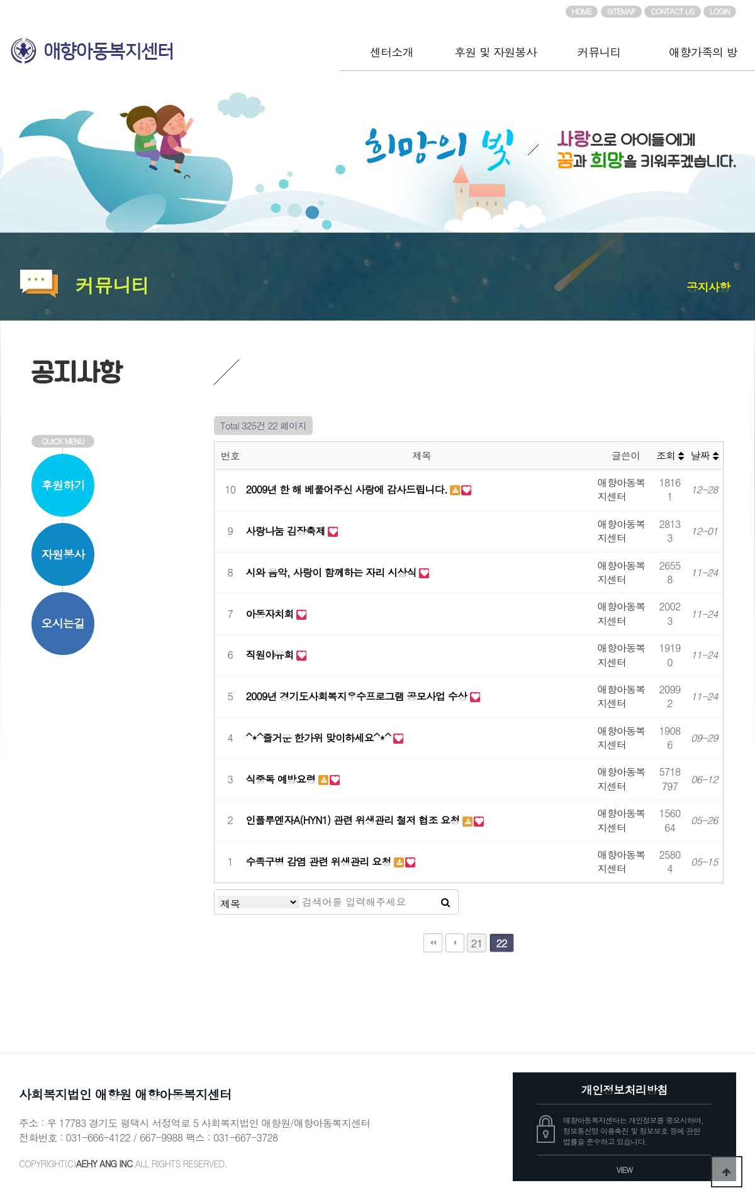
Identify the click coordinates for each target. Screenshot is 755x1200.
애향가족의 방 (703, 52)
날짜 (704, 455)
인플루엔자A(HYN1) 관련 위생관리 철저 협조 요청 (354, 820)
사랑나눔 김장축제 (287, 531)
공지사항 (708, 287)
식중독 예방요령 (282, 779)
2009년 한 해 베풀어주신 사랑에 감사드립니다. (348, 489)
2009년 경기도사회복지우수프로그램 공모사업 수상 (358, 696)
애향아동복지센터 (170, 46)
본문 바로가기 (0, 0)
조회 (669, 455)
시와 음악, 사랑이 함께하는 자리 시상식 (333, 572)
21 (477, 942)
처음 (432, 942)
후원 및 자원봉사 (495, 52)
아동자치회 (271, 614)
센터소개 (391, 52)
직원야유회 (271, 654)
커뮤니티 (599, 52)
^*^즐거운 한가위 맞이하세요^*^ (320, 737)
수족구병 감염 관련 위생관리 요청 (320, 861)
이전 (454, 942)
